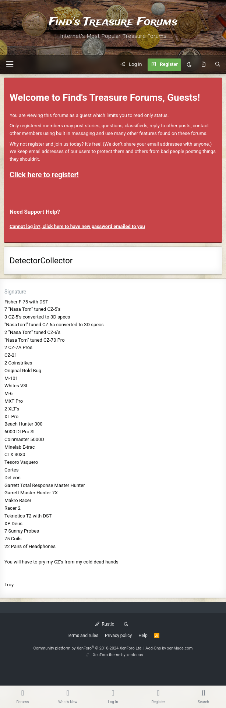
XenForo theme (106, 654)
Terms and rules (82, 635)
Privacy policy (118, 635)
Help (143, 635)
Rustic (104, 624)
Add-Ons (153, 648)
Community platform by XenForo (88, 648)
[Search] (218, 64)
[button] (9, 64)
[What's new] (203, 64)
